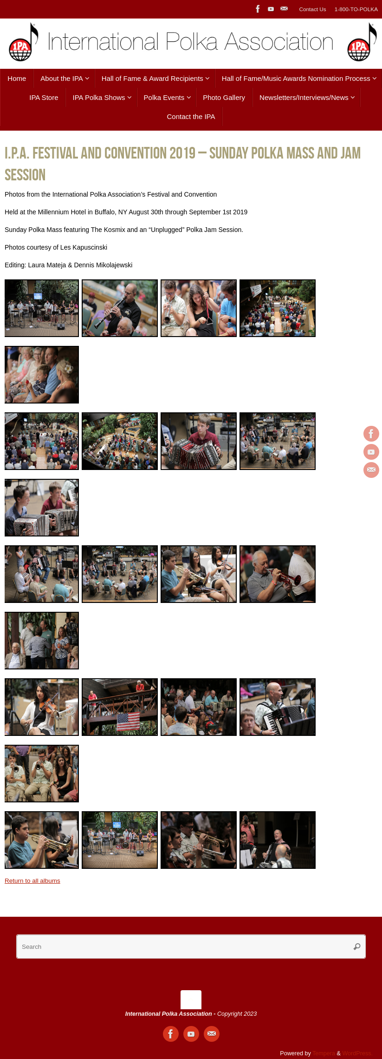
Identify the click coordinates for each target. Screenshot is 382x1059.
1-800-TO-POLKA (356, 9)
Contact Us (312, 9)
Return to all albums (34, 880)
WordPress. (357, 1053)
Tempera (323, 1053)
